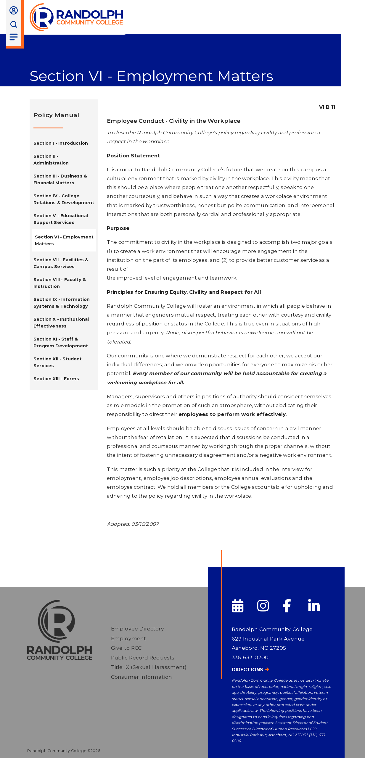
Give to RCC (126, 648)
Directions (247, 669)
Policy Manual (56, 115)
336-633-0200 (250, 657)
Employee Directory (137, 628)
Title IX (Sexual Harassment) (149, 667)
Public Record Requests (143, 657)
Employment (128, 638)
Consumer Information (141, 677)
